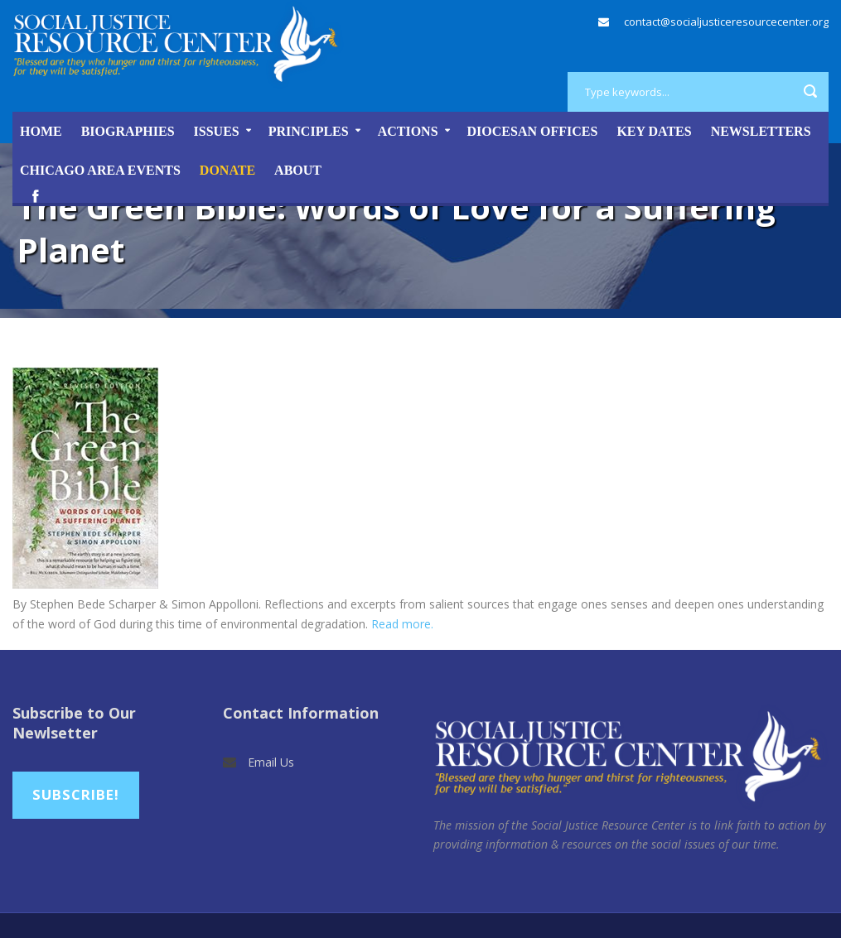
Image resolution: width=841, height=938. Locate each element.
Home (41, 131)
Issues (216, 131)
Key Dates (653, 131)
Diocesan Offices (532, 131)
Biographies (128, 131)
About (297, 170)
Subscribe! (75, 794)
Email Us (271, 762)
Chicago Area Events (100, 170)
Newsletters (761, 131)
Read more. (402, 624)
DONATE (227, 170)
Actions (408, 131)
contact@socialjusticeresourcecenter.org (726, 21)
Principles (308, 131)
